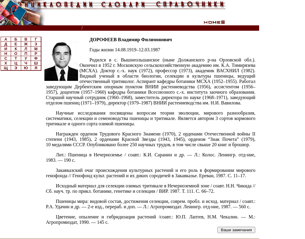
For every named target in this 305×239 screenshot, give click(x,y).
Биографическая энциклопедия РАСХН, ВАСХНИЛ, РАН (142, 28)
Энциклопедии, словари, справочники (41, 28)
